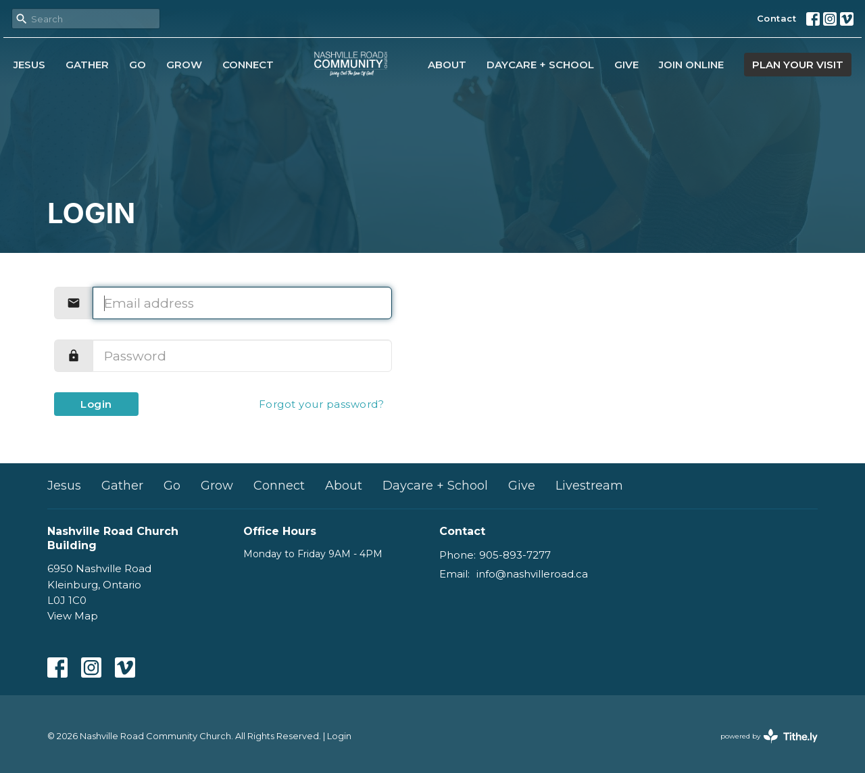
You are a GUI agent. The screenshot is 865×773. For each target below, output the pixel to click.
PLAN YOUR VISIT (797, 64)
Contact (777, 18)
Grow (184, 64)
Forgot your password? (322, 404)
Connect (248, 64)
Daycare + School (540, 64)
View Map (72, 615)
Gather (87, 64)
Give (626, 64)
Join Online (691, 64)
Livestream (589, 485)
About (447, 64)
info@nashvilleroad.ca (532, 573)
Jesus (29, 64)
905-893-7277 (515, 554)
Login (96, 404)
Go (137, 64)
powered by (769, 736)
